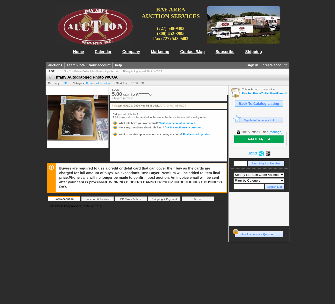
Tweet (252, 153)
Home (78, 52)
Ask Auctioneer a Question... (255, 233)
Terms (197, 199)
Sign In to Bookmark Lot (254, 120)
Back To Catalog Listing (259, 104)
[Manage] (275, 132)
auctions (55, 65)
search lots (76, 65)
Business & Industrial (98, 83)
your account (100, 65)
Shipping (253, 52)
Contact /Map (192, 52)
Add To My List (259, 139)
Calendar (103, 52)
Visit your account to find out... (155, 123)
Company (131, 52)
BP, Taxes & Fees (131, 199)
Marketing (160, 52)
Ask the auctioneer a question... (158, 127)
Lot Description (64, 198)
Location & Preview (97, 199)
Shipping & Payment (164, 199)
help (118, 65)
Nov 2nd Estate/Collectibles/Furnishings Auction (91, 71)
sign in (252, 65)
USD (64, 83)
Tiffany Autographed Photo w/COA (142, 71)
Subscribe (225, 52)
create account (275, 65)
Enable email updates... (162, 134)
